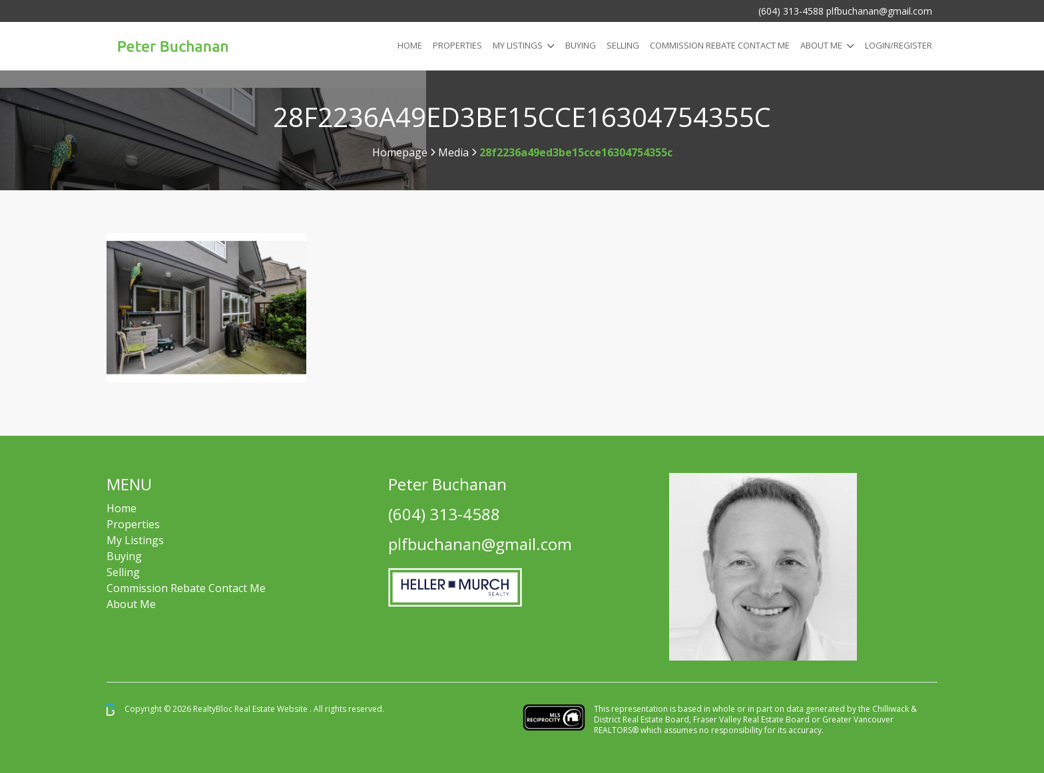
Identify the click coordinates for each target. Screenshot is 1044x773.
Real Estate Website (272, 708)
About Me (821, 45)
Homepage (399, 152)
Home (409, 45)
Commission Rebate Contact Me (186, 588)
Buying (580, 45)
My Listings (518, 45)
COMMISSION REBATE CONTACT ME (720, 45)
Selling (623, 45)
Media (453, 152)
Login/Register (898, 45)
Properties (457, 45)
